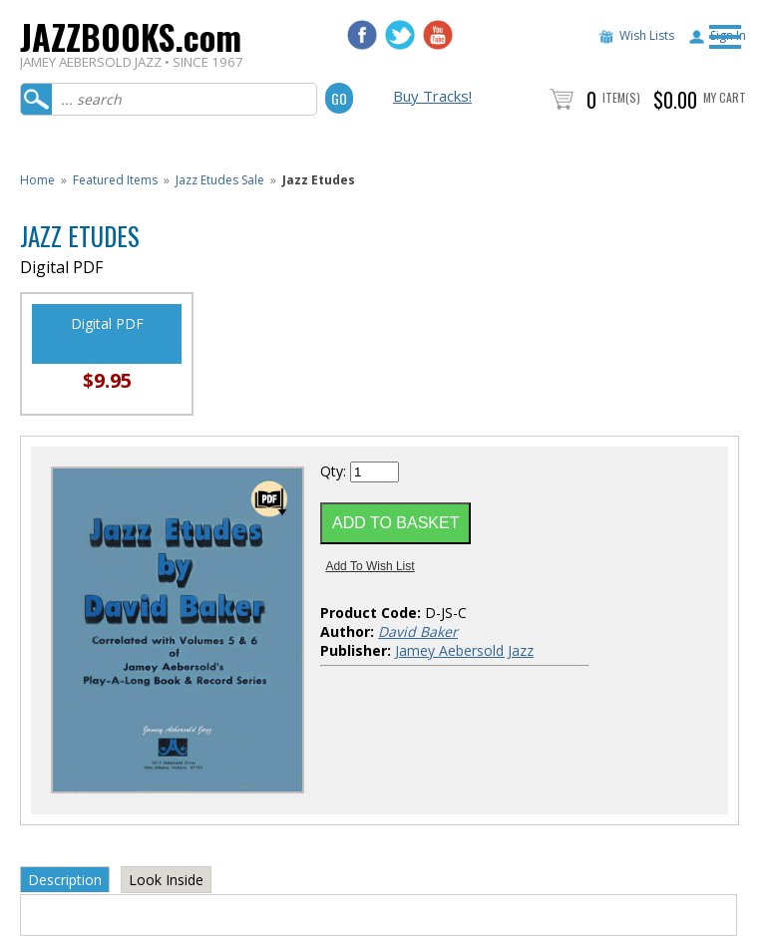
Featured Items (115, 179)
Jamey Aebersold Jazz (464, 650)
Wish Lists (646, 35)
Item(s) (621, 97)
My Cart (724, 97)
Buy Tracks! (432, 96)
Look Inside (166, 879)
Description (65, 879)
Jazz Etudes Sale (220, 179)
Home (37, 179)
